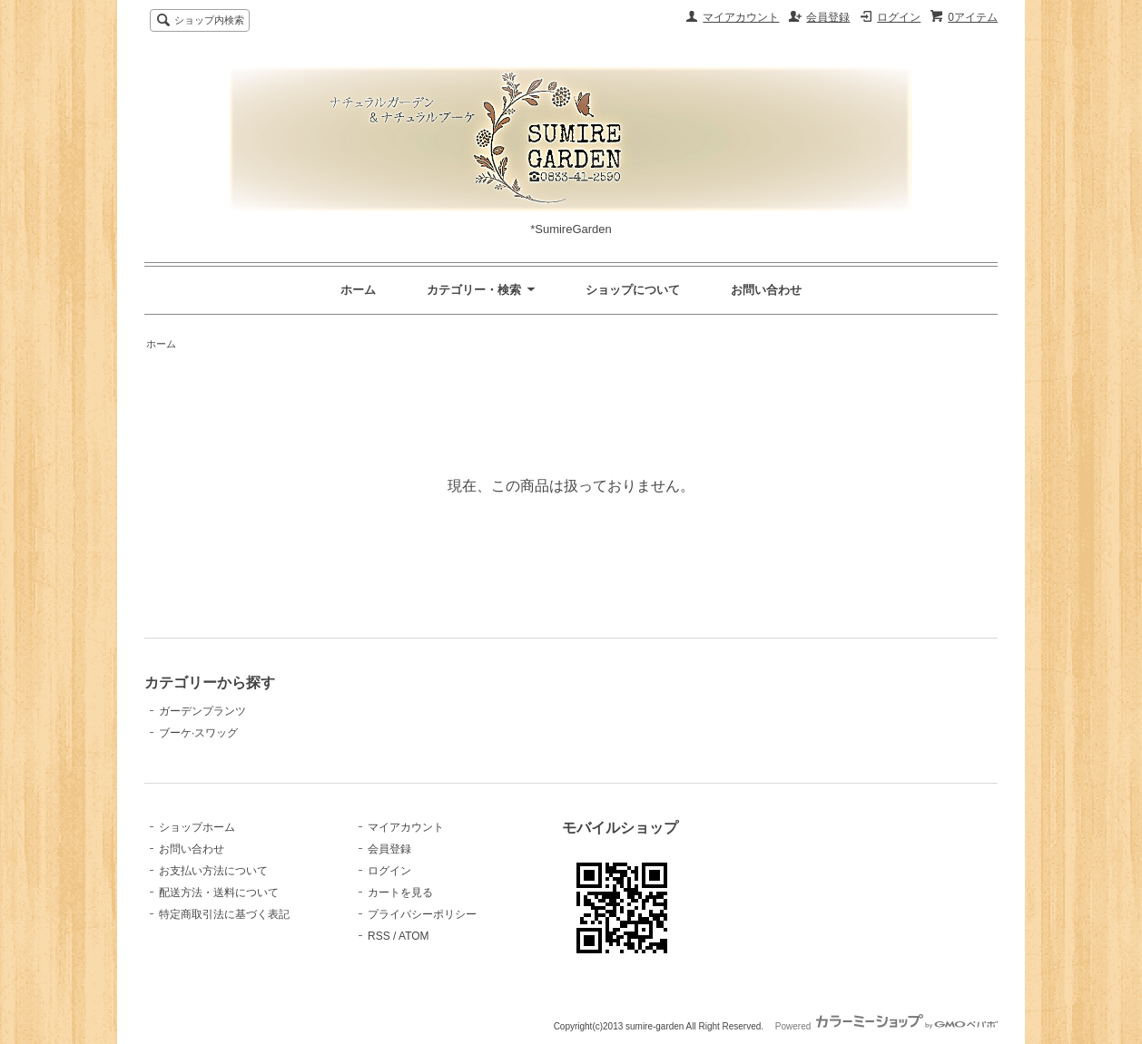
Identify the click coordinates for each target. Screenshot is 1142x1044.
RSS (379, 936)
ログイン (898, 17)
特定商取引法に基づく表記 (224, 914)
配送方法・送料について (219, 892)
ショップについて (633, 290)
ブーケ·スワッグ (198, 733)
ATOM (414, 936)
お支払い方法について (213, 870)
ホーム (358, 290)
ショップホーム (197, 827)
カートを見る (400, 892)
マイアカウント (741, 17)
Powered (886, 1026)
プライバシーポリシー (422, 914)
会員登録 (828, 17)
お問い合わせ (766, 290)
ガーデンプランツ (202, 711)
